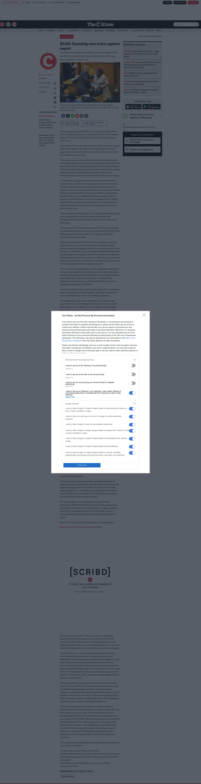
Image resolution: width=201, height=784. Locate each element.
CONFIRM (82, 465)
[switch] (132, 365)
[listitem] (100, 360)
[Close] (144, 315)
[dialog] (100, 392)
